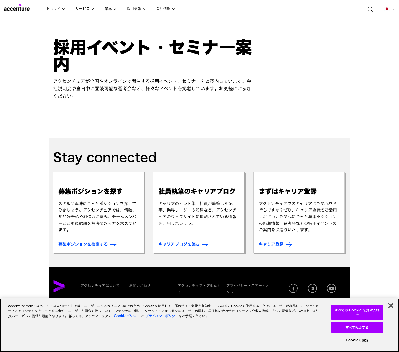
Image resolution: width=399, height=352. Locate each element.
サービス (82, 9)
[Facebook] (293, 288)
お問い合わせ (140, 285)
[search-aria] (370, 9)
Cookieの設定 (357, 340)
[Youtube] (331, 288)
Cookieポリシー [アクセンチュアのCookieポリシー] (127, 316)
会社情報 (163, 9)
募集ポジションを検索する (83, 244)
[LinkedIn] (312, 288)
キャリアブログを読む (179, 244)
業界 (108, 9)
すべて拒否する (357, 327)
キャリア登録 (271, 244)
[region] (199, 325)
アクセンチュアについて (100, 285)
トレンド (53, 9)
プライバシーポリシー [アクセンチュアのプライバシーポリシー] (162, 316)
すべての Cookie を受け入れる (357, 312)
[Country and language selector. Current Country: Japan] (388, 9)
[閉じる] (390, 305)
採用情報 (134, 9)
